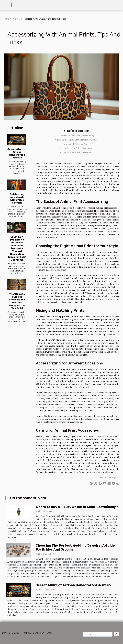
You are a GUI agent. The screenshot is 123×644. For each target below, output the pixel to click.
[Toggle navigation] (8, 5)
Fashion (27, 633)
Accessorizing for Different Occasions (76, 148)
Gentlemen (38, 633)
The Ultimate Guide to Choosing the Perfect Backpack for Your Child (17, 301)
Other (49, 633)
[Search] (97, 634)
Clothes (6, 633)
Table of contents (78, 131)
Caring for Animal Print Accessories (76, 152)
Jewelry (15, 18)
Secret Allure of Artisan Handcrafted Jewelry (17, 153)
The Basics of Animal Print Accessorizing (76, 135)
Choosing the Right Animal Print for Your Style (76, 139)
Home (6, 18)
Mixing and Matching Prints (76, 144)
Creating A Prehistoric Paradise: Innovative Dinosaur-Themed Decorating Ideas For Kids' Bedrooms (17, 248)
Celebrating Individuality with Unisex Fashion (17, 198)
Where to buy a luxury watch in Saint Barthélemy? (77, 507)
